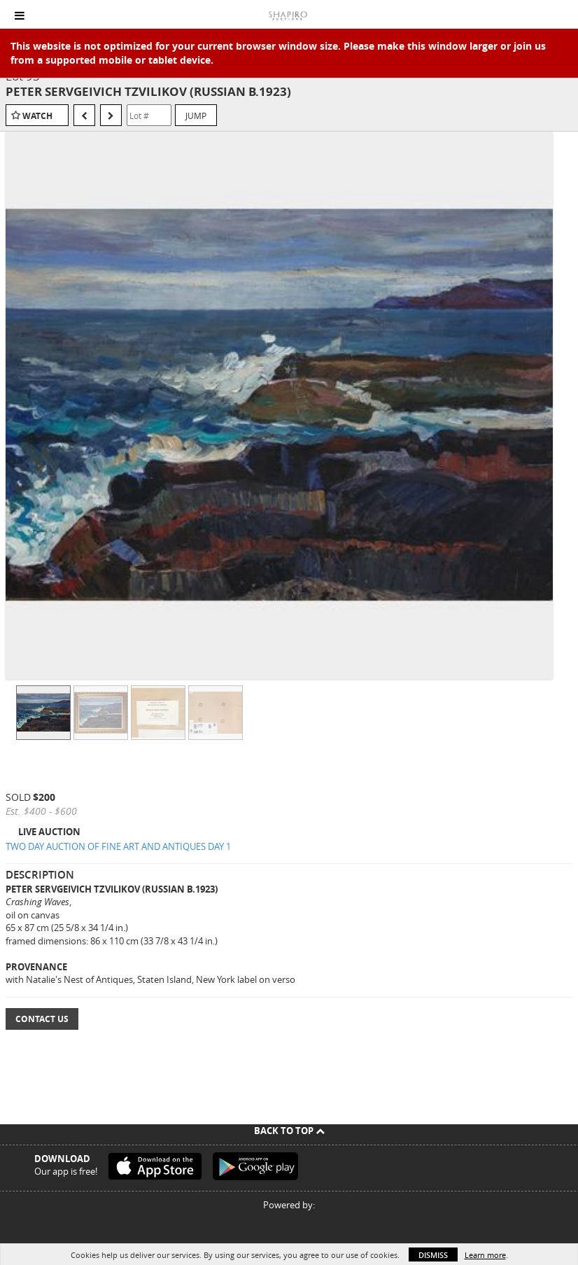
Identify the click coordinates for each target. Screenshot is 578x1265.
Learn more (485, 1255)
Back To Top (289, 1130)
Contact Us (42, 1019)
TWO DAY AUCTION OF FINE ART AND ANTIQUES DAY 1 (118, 846)
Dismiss (433, 1255)
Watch (37, 116)
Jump (195, 115)
